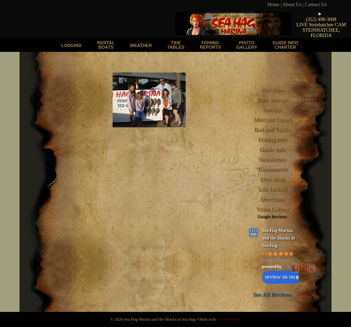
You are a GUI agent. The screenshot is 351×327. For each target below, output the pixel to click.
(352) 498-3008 (321, 19)
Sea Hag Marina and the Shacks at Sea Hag (278, 238)
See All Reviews (272, 294)
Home (274, 4)
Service (272, 109)
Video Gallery (272, 209)
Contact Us (316, 4)
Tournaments (272, 169)
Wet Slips (272, 89)
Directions (272, 199)
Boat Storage (272, 99)
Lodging (71, 45)
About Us (292, 4)
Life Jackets (272, 189)
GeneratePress (229, 319)
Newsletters (272, 159)
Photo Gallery (246, 44)
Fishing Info (272, 139)
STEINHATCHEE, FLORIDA (321, 32)
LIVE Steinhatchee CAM (321, 24)
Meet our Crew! (272, 119)
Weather (141, 45)
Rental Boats (106, 44)
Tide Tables (176, 44)
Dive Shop (272, 179)
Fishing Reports (210, 44)
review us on (282, 276)
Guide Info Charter (285, 44)
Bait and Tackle (272, 129)
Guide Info (272, 149)
